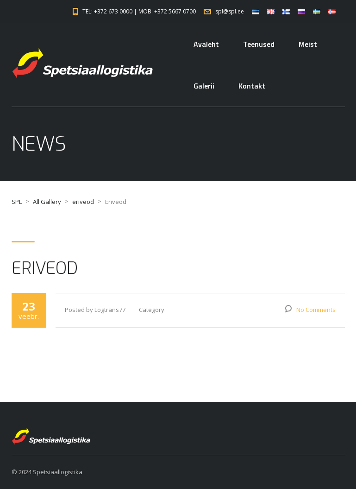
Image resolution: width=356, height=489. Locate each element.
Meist (308, 44)
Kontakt (251, 85)
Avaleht (206, 44)
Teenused (259, 44)
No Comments (316, 309)
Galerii (204, 85)
